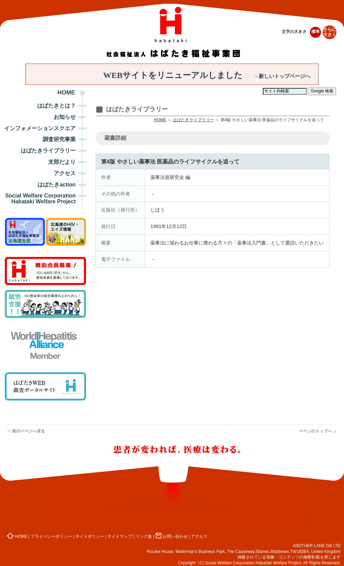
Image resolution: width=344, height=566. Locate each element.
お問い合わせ (171, 536)
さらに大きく (329, 32)
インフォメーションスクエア (40, 128)
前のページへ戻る (28, 431)
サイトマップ (119, 536)
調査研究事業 (59, 139)
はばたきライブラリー (48, 151)
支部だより (62, 162)
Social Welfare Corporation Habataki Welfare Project (40, 198)
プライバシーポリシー (51, 536)
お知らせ (65, 117)
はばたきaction (56, 185)
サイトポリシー (89, 536)
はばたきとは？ (56, 106)
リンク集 (144, 536)
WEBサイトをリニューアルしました (206, 75)
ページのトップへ (315, 431)
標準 (315, 31)
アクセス (65, 173)
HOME (66, 92)
